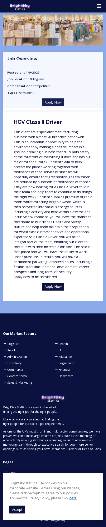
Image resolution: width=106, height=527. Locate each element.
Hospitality (14, 363)
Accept (17, 509)
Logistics (13, 343)
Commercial (15, 369)
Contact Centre (17, 376)
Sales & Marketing (19, 382)
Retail (11, 350)
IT (60, 350)
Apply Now (53, 104)
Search (63, 343)
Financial (64, 369)
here (73, 498)
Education (65, 356)
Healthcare (66, 376)
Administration (17, 356)
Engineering (66, 363)
